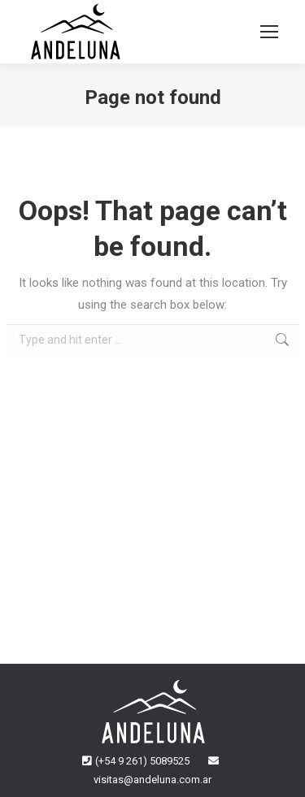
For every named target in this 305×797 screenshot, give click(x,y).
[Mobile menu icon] (269, 31)
